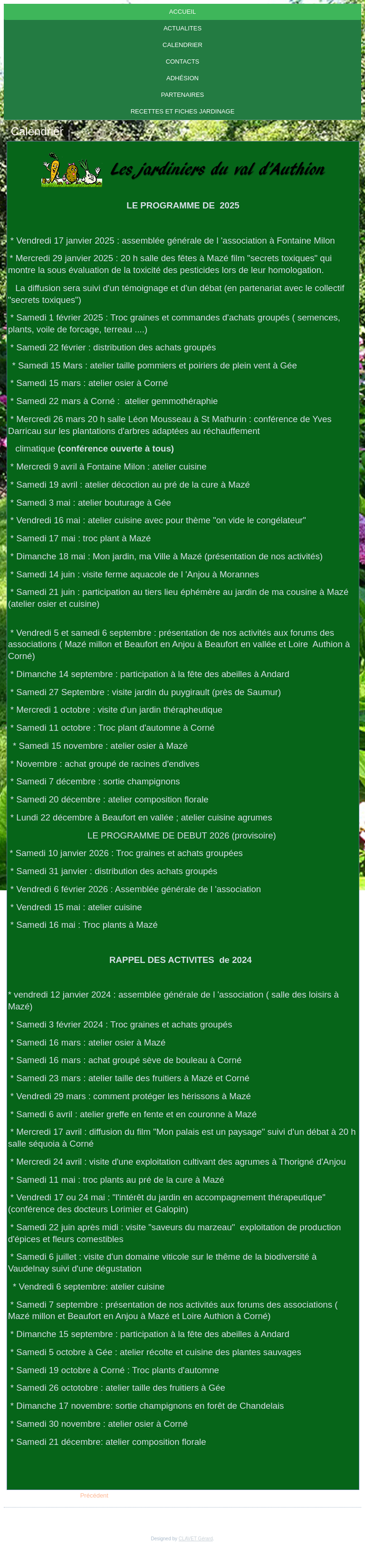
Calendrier (182, 44)
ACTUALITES (182, 28)
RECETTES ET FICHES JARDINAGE (183, 111)
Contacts (183, 61)
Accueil (182, 11)
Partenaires (182, 94)
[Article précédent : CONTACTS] (94, 1495)
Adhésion (182, 78)
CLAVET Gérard (196, 1538)
